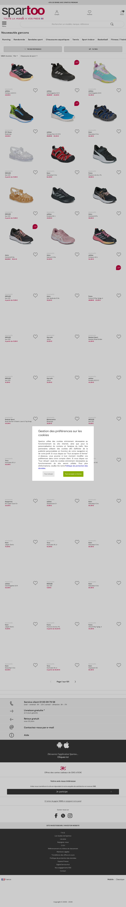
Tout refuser (48, 474)
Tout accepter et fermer (73, 474)
